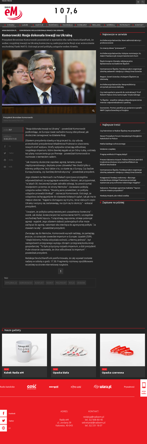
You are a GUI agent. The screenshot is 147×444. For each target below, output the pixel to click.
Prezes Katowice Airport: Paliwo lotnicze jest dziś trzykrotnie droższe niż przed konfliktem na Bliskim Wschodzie (121, 162)
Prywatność (129, 387)
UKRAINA (81, 282)
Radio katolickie (7, 387)
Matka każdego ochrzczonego (112, 144)
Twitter (11, 153)
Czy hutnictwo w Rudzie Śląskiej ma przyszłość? (120, 131)
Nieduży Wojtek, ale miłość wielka (114, 196)
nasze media (7, 1)
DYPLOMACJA (11, 282)
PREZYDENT (61, 282)
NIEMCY (49, 282)
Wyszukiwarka (143, 2)
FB (10, 146)
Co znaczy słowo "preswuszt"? (113, 48)
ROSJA (72, 282)
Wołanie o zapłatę (107, 149)
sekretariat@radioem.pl (93, 422)
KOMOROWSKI (25, 282)
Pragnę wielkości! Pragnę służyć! (113, 154)
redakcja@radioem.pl (93, 417)
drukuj (11, 160)
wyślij (10, 167)
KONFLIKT (39, 282)
